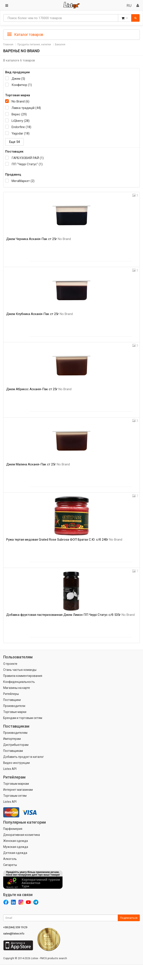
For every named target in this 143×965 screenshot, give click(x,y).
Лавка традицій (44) (26, 108)
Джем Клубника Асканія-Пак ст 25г (39, 314)
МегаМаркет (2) (23, 181)
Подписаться (128, 917)
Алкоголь (10, 859)
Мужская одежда (15, 847)
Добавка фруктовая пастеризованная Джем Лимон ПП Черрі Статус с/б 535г (70, 615)
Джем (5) (18, 79)
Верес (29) (19, 114)
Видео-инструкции (16, 763)
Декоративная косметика (21, 835)
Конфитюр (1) (22, 85)
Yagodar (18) (21, 133)
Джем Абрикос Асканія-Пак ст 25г (39, 389)
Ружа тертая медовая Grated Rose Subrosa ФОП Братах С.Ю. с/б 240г (64, 539)
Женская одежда (15, 841)
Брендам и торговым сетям (22, 718)
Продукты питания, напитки (34, 44)
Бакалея (60, 44)
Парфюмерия (12, 828)
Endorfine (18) (21, 127)
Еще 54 (14, 142)
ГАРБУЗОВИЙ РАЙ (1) (28, 158)
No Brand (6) (20, 101)
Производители (14, 706)
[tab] (71, 34)
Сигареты (10, 865)
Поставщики (12, 700)
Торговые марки (14, 712)
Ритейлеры (11, 694)
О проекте (10, 663)
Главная (8, 44)
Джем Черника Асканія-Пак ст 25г (38, 239)
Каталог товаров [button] (25, 34)
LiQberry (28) (21, 121)
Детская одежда (15, 853)
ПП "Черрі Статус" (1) (27, 164)
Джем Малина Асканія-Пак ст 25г (38, 464)
